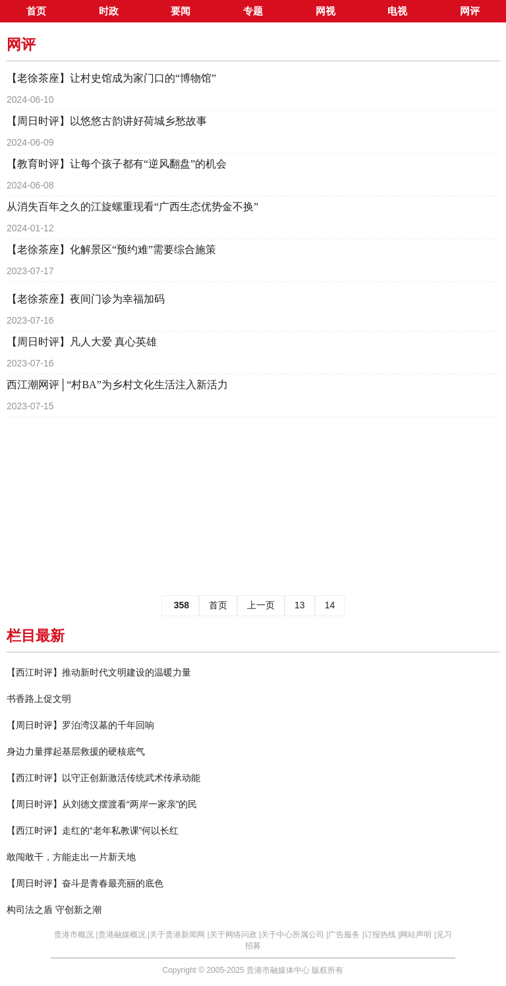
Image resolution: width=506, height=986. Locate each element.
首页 (36, 11)
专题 (253, 11)
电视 (397, 11)
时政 (109, 11)
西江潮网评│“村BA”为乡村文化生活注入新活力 (117, 384)
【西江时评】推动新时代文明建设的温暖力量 (99, 672)
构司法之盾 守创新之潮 (54, 909)
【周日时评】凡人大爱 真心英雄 (82, 341)
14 (330, 605)
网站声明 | (418, 934)
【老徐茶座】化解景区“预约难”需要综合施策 (111, 249)
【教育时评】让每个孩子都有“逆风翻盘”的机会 (117, 163)
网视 (325, 11)
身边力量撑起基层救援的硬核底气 (76, 751)
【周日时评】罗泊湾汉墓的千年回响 (80, 725)
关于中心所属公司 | (294, 934)
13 (300, 605)
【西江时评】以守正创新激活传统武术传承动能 (103, 777)
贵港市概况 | (76, 934)
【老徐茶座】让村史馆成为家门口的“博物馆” (111, 78)
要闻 (180, 11)
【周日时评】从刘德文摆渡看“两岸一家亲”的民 (102, 804)
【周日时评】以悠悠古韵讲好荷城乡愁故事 (107, 121)
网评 (470, 11)
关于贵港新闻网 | (179, 934)
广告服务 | (346, 934)
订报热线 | (382, 934)
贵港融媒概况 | (124, 934)
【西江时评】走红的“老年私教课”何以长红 (93, 830)
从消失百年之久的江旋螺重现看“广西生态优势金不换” (132, 206)
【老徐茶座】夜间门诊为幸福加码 (86, 298)
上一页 (261, 605)
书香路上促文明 (39, 698)
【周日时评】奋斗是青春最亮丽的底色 (85, 883)
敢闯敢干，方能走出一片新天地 (71, 857)
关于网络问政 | (235, 934)
